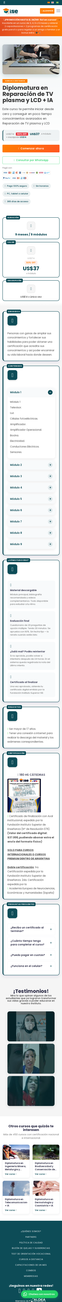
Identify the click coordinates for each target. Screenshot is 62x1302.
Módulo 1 (15, 392)
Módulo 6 (16, 510)
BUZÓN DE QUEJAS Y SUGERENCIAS (31, 1248)
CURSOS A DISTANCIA (31, 1259)
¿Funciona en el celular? (26, 966)
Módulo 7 (16, 521)
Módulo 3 (16, 476)
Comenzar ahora (31, 148)
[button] (47, 11)
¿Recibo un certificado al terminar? (27, 929)
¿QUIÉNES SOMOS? (31, 1231)
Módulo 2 (16, 465)
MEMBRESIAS (31, 1276)
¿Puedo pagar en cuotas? (28, 955)
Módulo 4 (16, 487)
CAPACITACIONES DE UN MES (31, 1265)
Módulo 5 (16, 499)
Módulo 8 (16, 533)
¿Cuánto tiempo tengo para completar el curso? (27, 942)
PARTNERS (31, 1237)
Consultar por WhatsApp (31, 160)
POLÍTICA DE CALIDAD (31, 1242)
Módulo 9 (16, 544)
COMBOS (31, 1270)
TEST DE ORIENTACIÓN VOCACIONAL (31, 1253)
